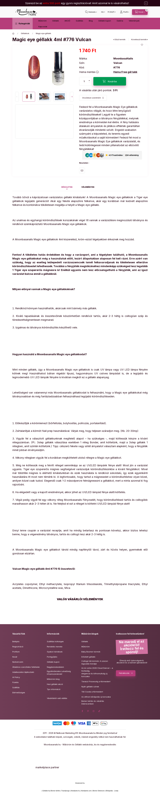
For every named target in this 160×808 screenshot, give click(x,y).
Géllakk (55, 21)
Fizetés (15, 682)
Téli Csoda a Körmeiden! (92, 692)
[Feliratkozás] (93, 98)
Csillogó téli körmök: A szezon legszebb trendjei (94, 662)
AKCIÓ (67, 21)
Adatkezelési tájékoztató (23, 672)
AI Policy (16, 677)
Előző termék (120, 39)
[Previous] (17, 97)
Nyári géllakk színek (90, 686)
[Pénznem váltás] (111, 12)
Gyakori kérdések (55, 652)
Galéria (120, 21)
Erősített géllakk (88, 657)
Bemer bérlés (55, 791)
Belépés (15, 641)
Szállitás (79, 21)
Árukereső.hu (80, 783)
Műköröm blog (53, 679)
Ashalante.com (86, 791)
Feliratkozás (124, 673)
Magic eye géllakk (43, 33)
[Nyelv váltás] (102, 12)
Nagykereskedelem (55, 667)
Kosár (14, 657)
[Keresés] (91, 12)
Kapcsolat (42, 26)
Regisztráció (17, 646)
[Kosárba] (109, 81)
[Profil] (124, 12)
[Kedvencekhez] (142, 45)
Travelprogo (65, 791)
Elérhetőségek (18, 692)
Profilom (16, 652)
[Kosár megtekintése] (140, 12)
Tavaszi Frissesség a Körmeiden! (95, 681)
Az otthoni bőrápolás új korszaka (96, 697)
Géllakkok (25, 33)
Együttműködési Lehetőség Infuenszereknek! (59, 672)
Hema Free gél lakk (125, 72)
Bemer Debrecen (98, 791)
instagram (93, 711)
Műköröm (42, 21)
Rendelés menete (54, 646)
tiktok (99, 711)
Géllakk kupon (104, 21)
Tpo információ (53, 689)
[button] (22, 23)
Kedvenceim (17, 662)
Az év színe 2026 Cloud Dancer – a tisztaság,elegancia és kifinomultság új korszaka (97, 672)
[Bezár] (146, 3)
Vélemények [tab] (87, 187)
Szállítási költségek (55, 641)
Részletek (83, 163)
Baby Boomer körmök (90, 652)
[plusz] (89, 79)
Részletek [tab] (67, 187)
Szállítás (16, 687)
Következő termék (139, 39)
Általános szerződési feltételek (26, 667)
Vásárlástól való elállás (57, 698)
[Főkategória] (13, 33)
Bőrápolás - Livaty (112, 791)
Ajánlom (82, 170)
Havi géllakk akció (55, 684)
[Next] (71, 97)
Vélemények (134, 21)
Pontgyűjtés (52, 657)
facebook (82, 711)
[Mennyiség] (84, 81)
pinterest (88, 711)
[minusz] (89, 83)
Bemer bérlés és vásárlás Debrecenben (92, 702)
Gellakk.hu (46, 791)
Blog (91, 21)
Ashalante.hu (75, 791)
